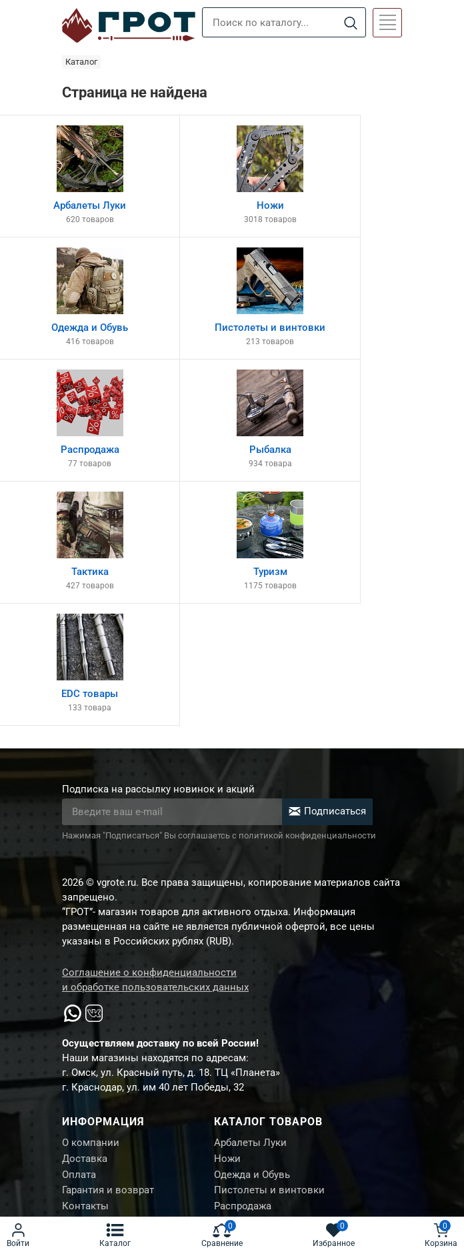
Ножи (227, 920)
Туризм (231, 1020)
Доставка (84, 920)
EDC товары (242, 1037)
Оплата (79, 936)
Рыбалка (234, 987)
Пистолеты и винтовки (269, 953)
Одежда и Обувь (252, 936)
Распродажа (242, 970)
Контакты (85, 970)
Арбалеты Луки (250, 903)
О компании (90, 903)
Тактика (232, 1003)
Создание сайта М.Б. (107, 1162)
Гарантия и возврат (108, 953)
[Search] (350, 23)
